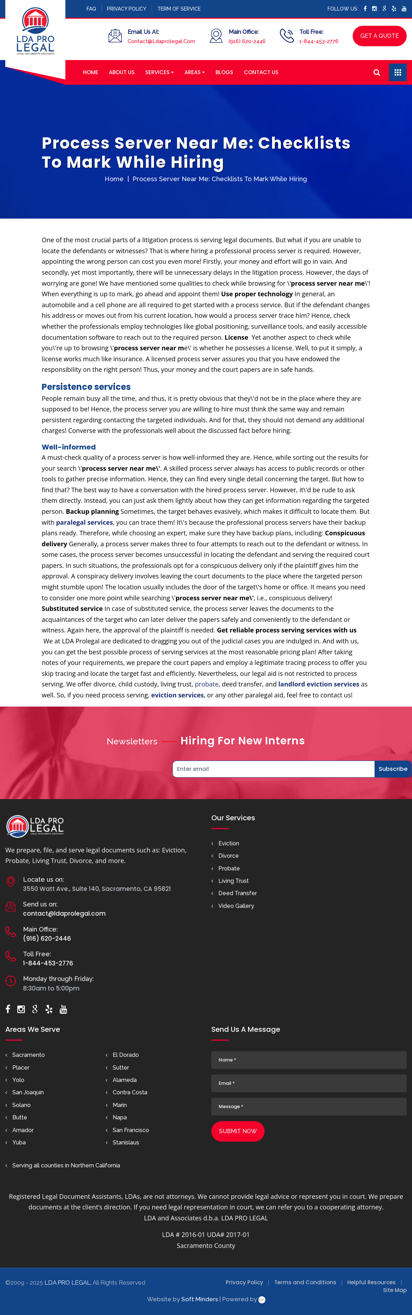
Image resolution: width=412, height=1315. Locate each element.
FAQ (91, 9)
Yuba (19, 1142)
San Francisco (131, 1130)
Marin (120, 1105)
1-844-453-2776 (319, 41)
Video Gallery (236, 906)
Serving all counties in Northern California (66, 1165)
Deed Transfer (237, 893)
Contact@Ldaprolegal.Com (161, 41)
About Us (122, 72)
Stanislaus (126, 1142)
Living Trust (233, 880)
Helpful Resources (371, 1282)
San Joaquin (28, 1092)
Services (157, 72)
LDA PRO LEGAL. (68, 1282)
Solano (21, 1105)
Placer (20, 1067)
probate (207, 684)
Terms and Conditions (305, 1282)
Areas (192, 72)
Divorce (228, 855)
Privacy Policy (126, 9)
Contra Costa (130, 1092)
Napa (120, 1117)
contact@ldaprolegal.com (64, 913)
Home (90, 72)
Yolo (18, 1080)
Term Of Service (179, 9)
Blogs (224, 72)
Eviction (228, 843)
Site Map (395, 1290)
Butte (19, 1117)
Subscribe (393, 769)
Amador (23, 1130)
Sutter (121, 1067)
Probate (229, 868)
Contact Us (261, 72)
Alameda (125, 1080)
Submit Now (238, 1131)
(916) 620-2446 (247, 41)
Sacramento (28, 1055)
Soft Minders (199, 1299)
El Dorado (126, 1055)
